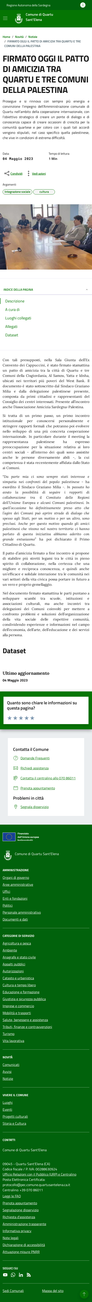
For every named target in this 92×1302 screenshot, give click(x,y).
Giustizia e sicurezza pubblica (24, 999)
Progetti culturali (15, 1116)
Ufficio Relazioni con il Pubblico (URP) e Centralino (39, 1174)
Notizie (8, 1078)
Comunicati (11, 1064)
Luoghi (8, 1102)
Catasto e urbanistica (18, 978)
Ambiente (10, 950)
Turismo (8, 1033)
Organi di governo (16, 877)
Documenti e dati (15, 919)
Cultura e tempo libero (19, 985)
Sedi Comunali (13, 1290)
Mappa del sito (52, 1290)
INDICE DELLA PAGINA (46, 289)
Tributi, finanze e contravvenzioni (27, 1026)
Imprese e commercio (18, 1005)
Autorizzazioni (13, 971)
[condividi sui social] (13, 173)
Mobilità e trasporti (17, 1012)
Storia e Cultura (14, 1123)
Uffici (6, 891)
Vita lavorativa (13, 1040)
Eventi (7, 1109)
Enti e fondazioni (15, 898)
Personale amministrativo (22, 912)
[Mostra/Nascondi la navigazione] (5, 18)
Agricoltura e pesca (17, 943)
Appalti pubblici (14, 964)
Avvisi (7, 1071)
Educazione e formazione (21, 992)
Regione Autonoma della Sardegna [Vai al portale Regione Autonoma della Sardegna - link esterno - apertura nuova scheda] (28, 5)
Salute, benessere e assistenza (25, 1019)
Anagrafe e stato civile (19, 957)
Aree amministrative (18, 884)
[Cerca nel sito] (80, 18)
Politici (8, 905)
